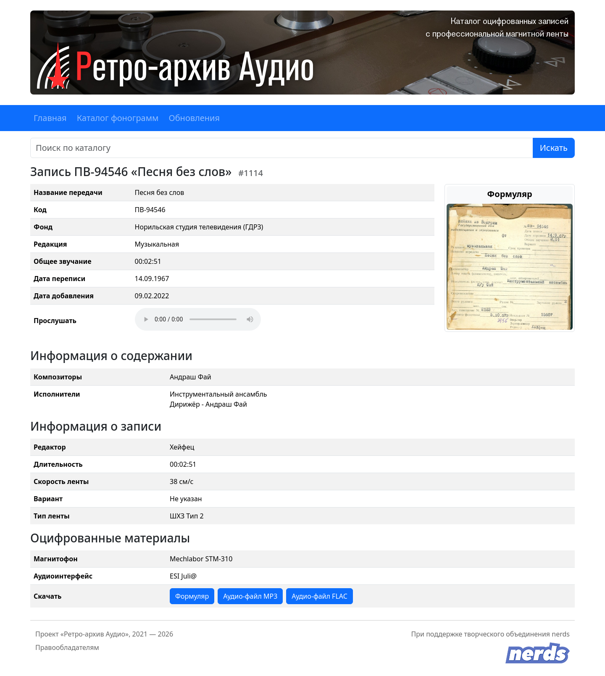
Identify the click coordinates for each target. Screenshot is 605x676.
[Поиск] (281, 148)
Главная (50, 118)
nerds (561, 634)
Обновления (194, 118)
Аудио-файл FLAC (319, 596)
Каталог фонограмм (118, 118)
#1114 (250, 173)
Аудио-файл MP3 (250, 596)
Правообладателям (67, 647)
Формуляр (192, 596)
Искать (554, 147)
